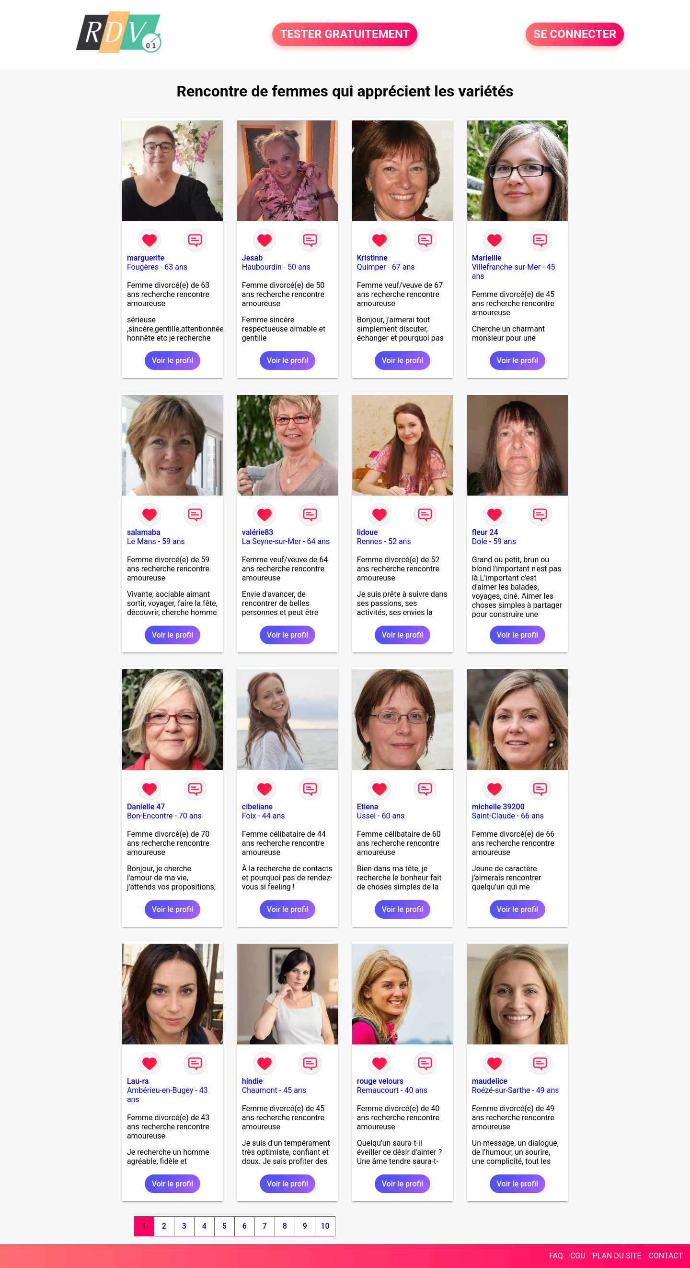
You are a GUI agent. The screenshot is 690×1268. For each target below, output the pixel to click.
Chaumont (259, 1090)
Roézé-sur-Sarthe (501, 1090)
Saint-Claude (493, 815)
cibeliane (257, 806)
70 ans (190, 815)
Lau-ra (138, 1081)
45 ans (294, 1090)
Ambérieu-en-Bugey (160, 1090)
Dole (479, 541)
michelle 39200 (498, 806)
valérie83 (258, 532)
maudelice (489, 1081)
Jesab (252, 257)
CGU (578, 1255)
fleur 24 (485, 532)
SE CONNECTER (574, 34)
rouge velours (380, 1081)
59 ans (173, 541)
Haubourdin (262, 267)
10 (325, 1226)
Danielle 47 (146, 806)
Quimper (371, 267)
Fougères (143, 267)
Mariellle (487, 257)
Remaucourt (378, 1090)
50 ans (299, 267)
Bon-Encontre (150, 815)
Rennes (369, 541)
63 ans (175, 267)
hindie (252, 1081)
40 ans (415, 1090)
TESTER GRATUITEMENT (345, 34)
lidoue (367, 532)
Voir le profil (172, 360)
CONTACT (665, 1255)
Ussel (366, 815)
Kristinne (372, 257)
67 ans (403, 267)
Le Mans (141, 541)
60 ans (392, 815)
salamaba (144, 532)
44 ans (273, 815)
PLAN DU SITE (617, 1255)
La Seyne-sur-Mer (271, 541)
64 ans (318, 541)
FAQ (556, 1255)
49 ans (547, 1090)
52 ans (399, 541)
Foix (249, 815)
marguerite (145, 257)
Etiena (368, 806)
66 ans (532, 815)
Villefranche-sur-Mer (506, 267)
